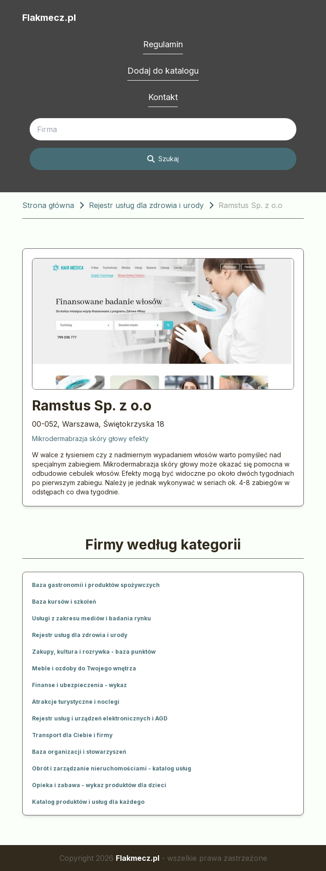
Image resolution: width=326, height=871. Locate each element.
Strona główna (48, 205)
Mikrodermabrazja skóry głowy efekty (90, 438)
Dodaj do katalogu (163, 71)
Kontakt (163, 97)
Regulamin (163, 44)
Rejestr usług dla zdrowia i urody (146, 205)
